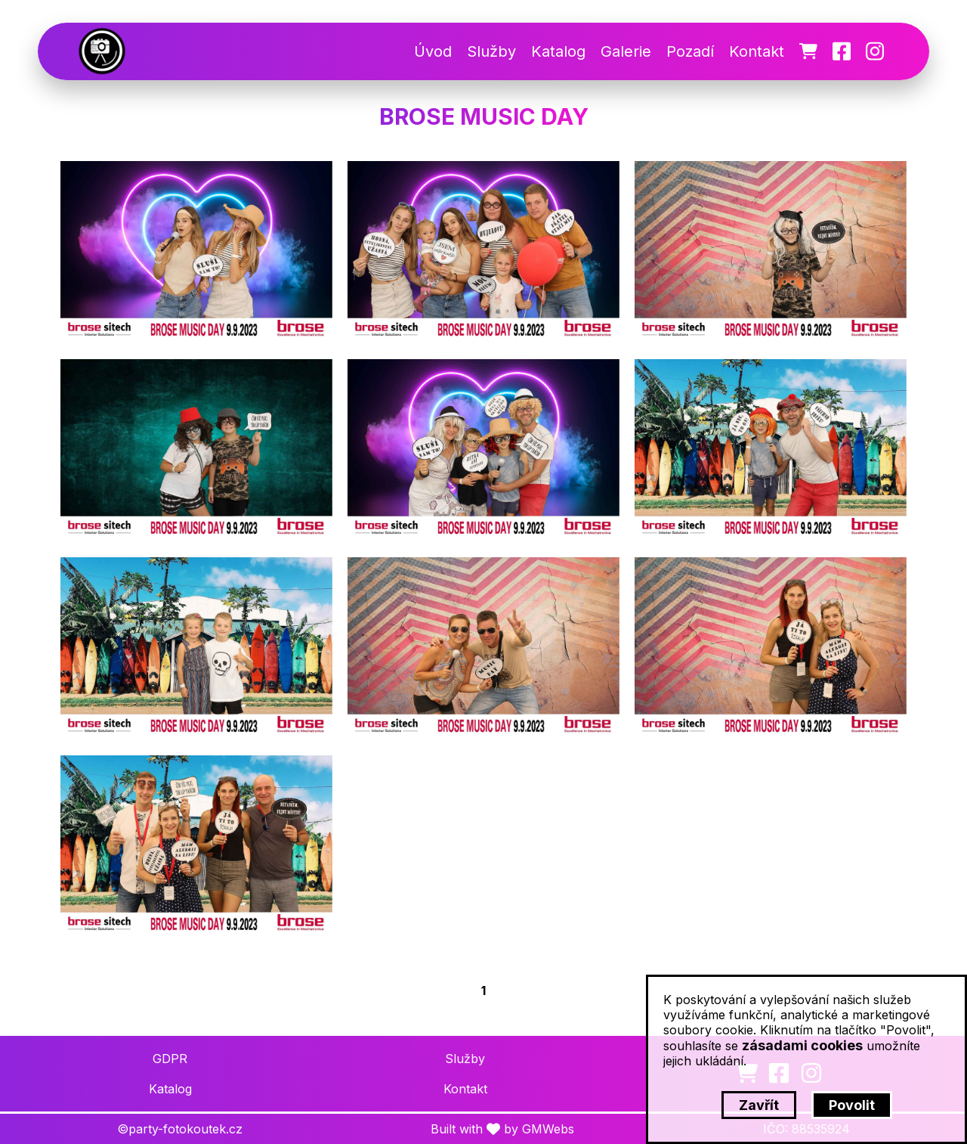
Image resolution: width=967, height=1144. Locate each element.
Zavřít (759, 1105)
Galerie (626, 51)
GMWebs (548, 1128)
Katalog (558, 51)
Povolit (852, 1105)
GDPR (170, 1058)
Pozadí (690, 51)
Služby (491, 51)
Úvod (433, 51)
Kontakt (756, 51)
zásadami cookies (802, 1045)
